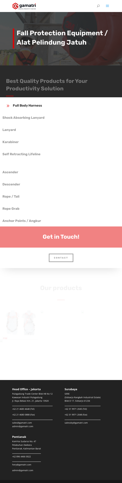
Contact (61, 255)
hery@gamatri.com (21, 464)
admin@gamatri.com (22, 426)
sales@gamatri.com (22, 422)
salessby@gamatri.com (76, 422)
